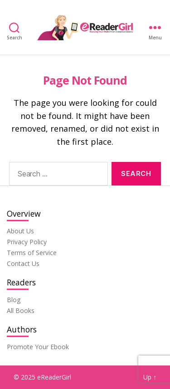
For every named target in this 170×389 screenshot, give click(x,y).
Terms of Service (32, 252)
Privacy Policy (27, 241)
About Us (20, 231)
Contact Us (23, 263)
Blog (13, 299)
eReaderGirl (54, 377)
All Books (20, 310)
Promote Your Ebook (38, 346)
